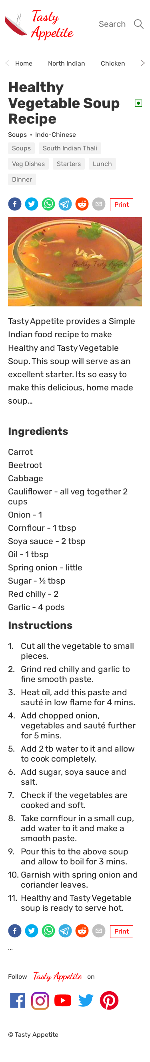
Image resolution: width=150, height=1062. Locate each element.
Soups (17, 134)
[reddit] (83, 204)
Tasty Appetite (52, 23)
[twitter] (33, 204)
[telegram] (66, 204)
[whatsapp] (50, 204)
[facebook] (16, 204)
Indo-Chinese (55, 134)
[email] (100, 204)
